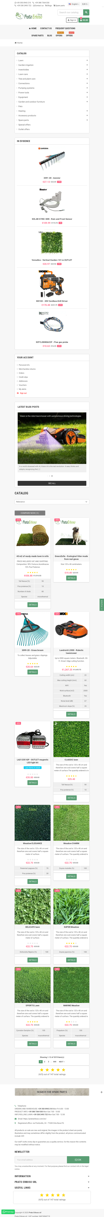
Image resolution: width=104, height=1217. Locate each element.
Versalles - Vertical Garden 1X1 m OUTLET (52, 260)
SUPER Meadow (71, 924)
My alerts (22, 389)
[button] (49, 473)
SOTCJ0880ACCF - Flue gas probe (52, 342)
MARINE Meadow (71, 1002)
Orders (21, 373)
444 (54, 1059)
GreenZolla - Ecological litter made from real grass (71, 554)
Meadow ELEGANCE (32, 840)
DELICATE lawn (32, 924)
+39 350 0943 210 (24, 3)
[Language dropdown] (74, 4)
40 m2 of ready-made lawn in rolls (33, 553)
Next (62, 1059)
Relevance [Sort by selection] (20, 499)
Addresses (23, 381)
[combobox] (73, 12)
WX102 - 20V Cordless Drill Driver (52, 301)
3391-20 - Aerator (52, 178)
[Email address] (41, 1156)
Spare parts (59, 5)
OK (78, 1156)
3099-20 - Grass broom (33, 647)
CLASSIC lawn (71, 757)
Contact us (38, 5)
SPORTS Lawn (32, 1002)
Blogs (48, 5)
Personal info (24, 365)
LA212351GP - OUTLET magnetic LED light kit (32, 758)
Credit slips (23, 377)
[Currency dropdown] (85, 4)
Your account (25, 357)
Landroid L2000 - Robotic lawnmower (71, 648)
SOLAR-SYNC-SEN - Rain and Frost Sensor (52, 219)
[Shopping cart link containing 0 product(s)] (83, 20)
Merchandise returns (27, 369)
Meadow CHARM (71, 840)
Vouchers (23, 385)
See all (52, 480)
